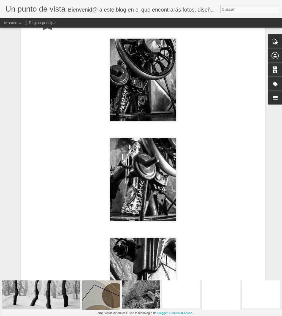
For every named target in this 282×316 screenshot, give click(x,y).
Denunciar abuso (180, 313)
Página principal (42, 22)
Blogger (162, 313)
